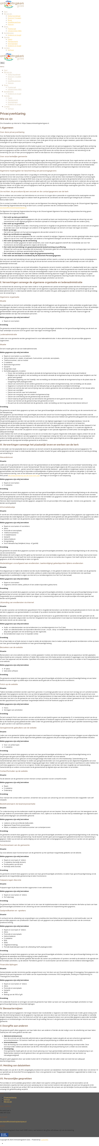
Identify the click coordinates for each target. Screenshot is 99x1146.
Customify (44, 1140)
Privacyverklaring (10, 1097)
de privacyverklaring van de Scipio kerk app (24, 475)
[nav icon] (2, 63)
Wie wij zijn (8, 1102)
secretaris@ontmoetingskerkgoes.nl (13, 208)
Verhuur (7, 1099)
